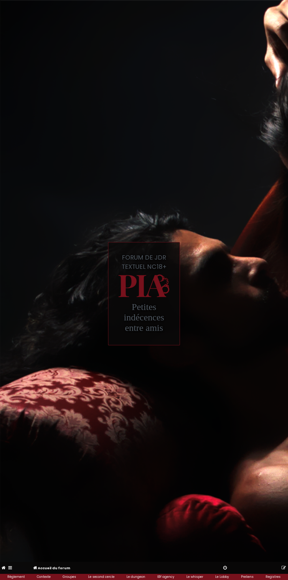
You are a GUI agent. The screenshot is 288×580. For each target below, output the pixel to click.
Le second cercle (101, 576)
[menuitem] (4, 568)
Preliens (247, 576)
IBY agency (165, 576)
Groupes (69, 576)
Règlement (16, 576)
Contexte (44, 576)
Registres (273, 576)
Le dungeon (135, 576)
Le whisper (194, 576)
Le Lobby (222, 576)
